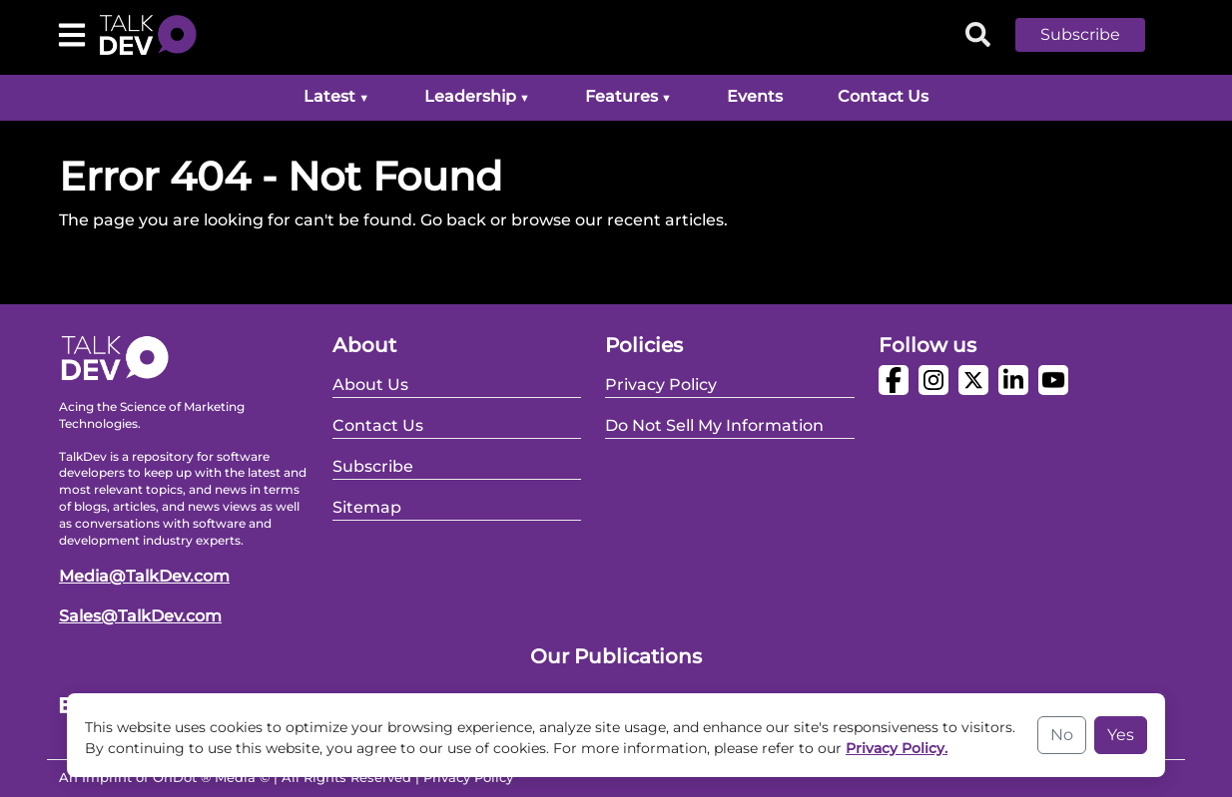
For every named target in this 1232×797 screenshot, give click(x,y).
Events (755, 96)
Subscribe (1080, 34)
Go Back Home (119, 267)
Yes (1120, 734)
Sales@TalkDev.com (140, 615)
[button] (1095, 35)
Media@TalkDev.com (144, 576)
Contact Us (883, 96)
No (1061, 734)
